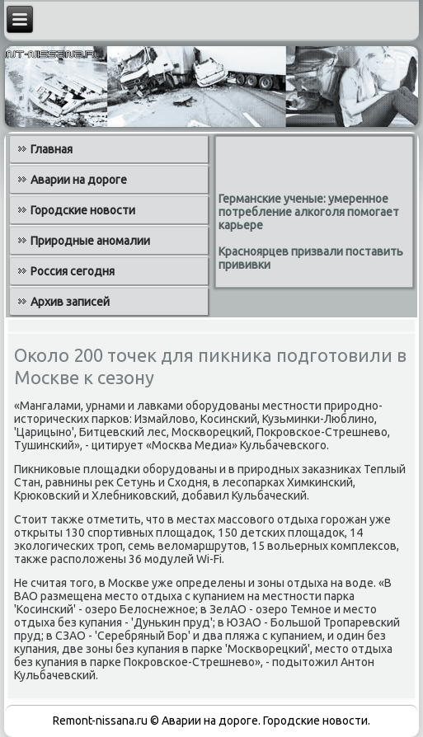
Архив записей (70, 301)
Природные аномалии (90, 240)
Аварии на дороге (79, 179)
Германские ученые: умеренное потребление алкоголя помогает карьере (309, 212)
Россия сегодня (73, 271)
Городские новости (83, 210)
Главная (52, 149)
